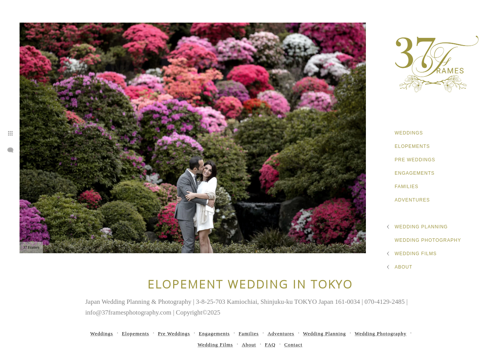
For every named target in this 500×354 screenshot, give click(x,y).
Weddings (409, 133)
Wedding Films (416, 253)
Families (406, 186)
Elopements (412, 146)
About (403, 267)
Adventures (412, 200)
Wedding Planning (421, 226)
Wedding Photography (428, 240)
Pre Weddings (415, 159)
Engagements (414, 173)
